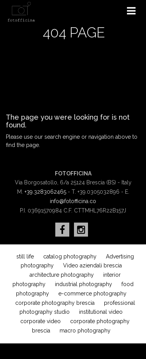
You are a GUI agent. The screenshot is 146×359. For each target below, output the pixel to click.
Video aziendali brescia (92, 265)
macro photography (85, 330)
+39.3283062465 (45, 192)
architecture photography (62, 275)
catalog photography (70, 256)
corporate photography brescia (55, 303)
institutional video (101, 312)
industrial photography (83, 284)
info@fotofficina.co (73, 201)
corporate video (40, 321)
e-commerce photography (92, 293)
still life (25, 256)
